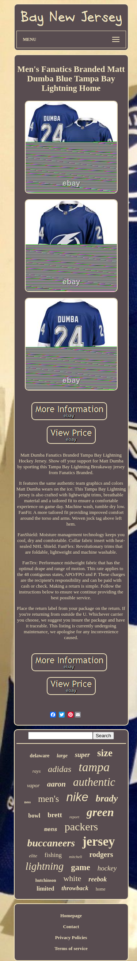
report (74, 817)
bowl (34, 815)
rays (37, 771)
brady (107, 798)
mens (50, 830)
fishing (53, 855)
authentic (94, 782)
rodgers (101, 854)
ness (27, 802)
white (72, 878)
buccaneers (51, 843)
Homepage (71, 915)
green (100, 812)
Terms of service (71, 948)
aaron (56, 784)
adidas (59, 769)
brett (54, 815)
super (82, 754)
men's (48, 799)
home (101, 889)
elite (33, 855)
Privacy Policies (71, 937)
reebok (97, 879)
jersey (98, 841)
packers (81, 826)
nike (77, 797)
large (62, 755)
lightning (45, 866)
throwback (74, 888)
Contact (71, 926)
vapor (33, 785)
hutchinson (45, 880)
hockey (107, 868)
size (105, 752)
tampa (94, 767)
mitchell (75, 856)
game (80, 867)
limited (45, 888)
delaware (39, 755)
